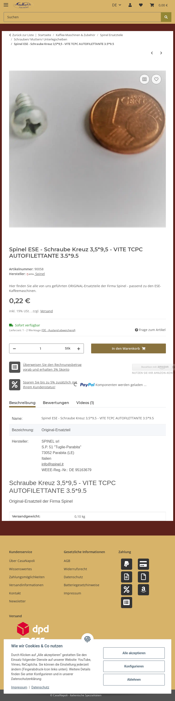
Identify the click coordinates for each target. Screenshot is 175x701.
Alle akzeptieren (133, 653)
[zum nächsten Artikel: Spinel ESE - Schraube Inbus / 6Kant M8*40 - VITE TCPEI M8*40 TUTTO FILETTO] (161, 53)
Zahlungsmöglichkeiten (27, 577)
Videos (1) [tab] (85, 403)
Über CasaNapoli (22, 561)
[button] (130, 5)
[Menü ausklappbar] (6, 3)
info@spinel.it (52, 464)
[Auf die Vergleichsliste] (144, 79)
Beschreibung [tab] (22, 403)
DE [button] (114, 5)
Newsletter (17, 601)
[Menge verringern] (14, 348)
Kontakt (15, 593)
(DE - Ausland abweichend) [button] (58, 330)
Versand (46, 311)
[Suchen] (166, 17)
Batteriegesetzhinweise (81, 585)
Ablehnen (134, 679)
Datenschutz (40, 687)
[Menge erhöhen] (79, 348)
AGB (67, 561)
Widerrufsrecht (75, 569)
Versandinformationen (26, 585)
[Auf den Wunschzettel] (156, 79)
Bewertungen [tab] (56, 403)
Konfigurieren (134, 666)
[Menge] (40, 348)
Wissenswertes (20, 569)
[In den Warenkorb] (12, 68)
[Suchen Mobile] (82, 17)
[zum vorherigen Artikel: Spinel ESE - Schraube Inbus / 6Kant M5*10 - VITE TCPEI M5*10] (152, 53)
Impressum (19, 687)
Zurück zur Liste (23, 35)
